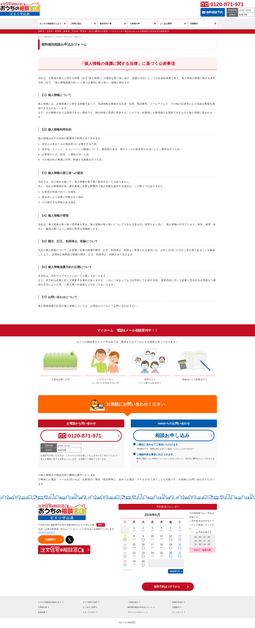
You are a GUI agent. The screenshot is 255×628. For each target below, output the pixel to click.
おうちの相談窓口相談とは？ (53, 603)
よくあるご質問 (91, 608)
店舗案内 (176, 608)
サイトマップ (179, 613)
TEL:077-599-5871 (48, 533)
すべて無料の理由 (92, 603)
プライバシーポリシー (139, 613)
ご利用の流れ (134, 603)
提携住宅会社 (179, 603)
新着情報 (42, 613)
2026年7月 (175, 572)
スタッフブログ (91, 613)
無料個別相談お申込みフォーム (143, 608)
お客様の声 (43, 608)
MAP (100, 526)
